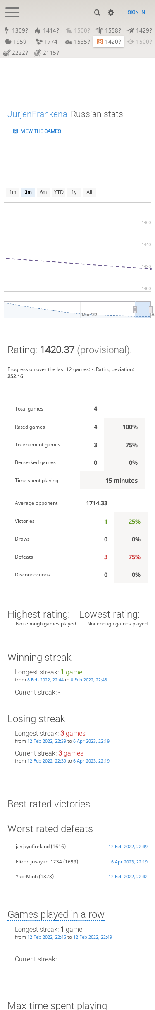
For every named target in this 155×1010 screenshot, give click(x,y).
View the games (41, 131)
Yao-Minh (27, 876)
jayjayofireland (33, 846)
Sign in (136, 12)
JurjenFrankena (37, 114)
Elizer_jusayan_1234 (39, 861)
